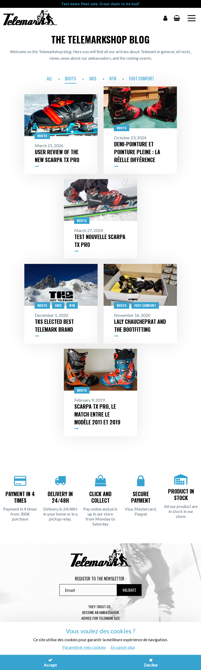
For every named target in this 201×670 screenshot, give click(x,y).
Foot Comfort (141, 78)
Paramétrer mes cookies (84, 647)
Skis (92, 78)
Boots (70, 78)
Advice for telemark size (100, 618)
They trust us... (100, 606)
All (49, 78)
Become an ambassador (100, 612)
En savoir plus (123, 647)
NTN (112, 78)
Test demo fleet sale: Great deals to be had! (100, 4)
